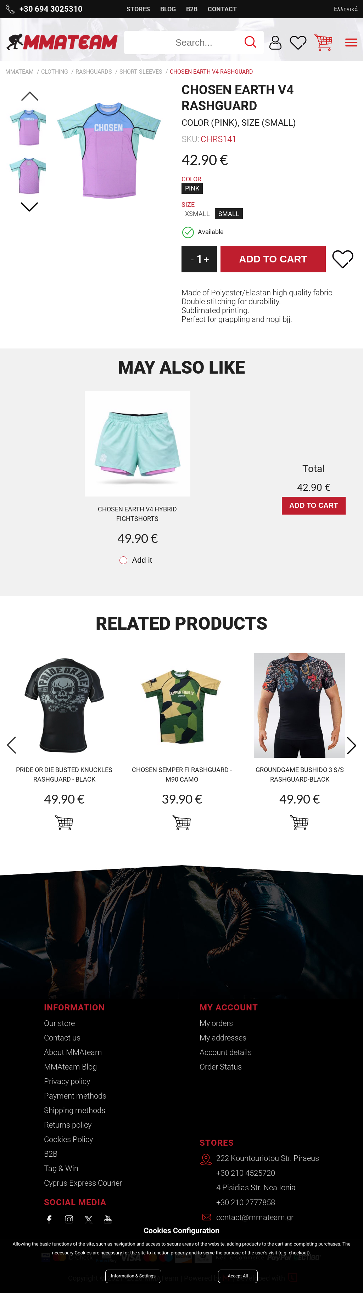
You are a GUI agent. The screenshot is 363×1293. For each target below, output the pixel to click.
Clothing (54, 71)
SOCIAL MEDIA (75, 1202)
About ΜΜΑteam (73, 1052)
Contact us (62, 1037)
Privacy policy (67, 1081)
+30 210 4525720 (245, 1174)
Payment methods (75, 1095)
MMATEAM (19, 71)
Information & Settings (133, 1276)
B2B (191, 9)
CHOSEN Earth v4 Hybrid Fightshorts (137, 513)
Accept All (238, 1276)
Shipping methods (74, 1110)
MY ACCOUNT (228, 1008)
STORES (138, 9)
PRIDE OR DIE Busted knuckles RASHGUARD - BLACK (64, 774)
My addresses (222, 1037)
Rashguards (94, 71)
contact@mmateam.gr (255, 1217)
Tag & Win (61, 1168)
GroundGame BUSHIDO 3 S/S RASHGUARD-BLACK (300, 774)
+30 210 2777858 (245, 1203)
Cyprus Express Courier (83, 1183)
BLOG (168, 9)
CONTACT (222, 9)
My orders (216, 1023)
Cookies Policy (68, 1139)
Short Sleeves (140, 71)
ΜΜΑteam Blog (70, 1066)
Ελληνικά (346, 9)
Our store (59, 1023)
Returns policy (67, 1125)
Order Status (220, 1066)
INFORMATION (74, 1008)
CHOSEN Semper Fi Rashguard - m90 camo (182, 774)
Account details (225, 1052)
